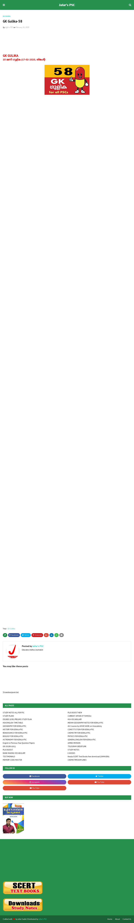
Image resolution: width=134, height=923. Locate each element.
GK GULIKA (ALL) (9, 746)
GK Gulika (11, 628)
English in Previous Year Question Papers (19, 743)
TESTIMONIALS (9, 756)
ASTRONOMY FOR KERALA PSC (15, 739)
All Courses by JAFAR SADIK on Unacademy (85, 726)
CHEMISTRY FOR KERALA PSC (79, 733)
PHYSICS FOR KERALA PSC (78, 736)
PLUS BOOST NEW (75, 712)
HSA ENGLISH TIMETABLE (13, 723)
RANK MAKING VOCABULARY (14, 753)
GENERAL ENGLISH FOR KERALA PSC (82, 739)
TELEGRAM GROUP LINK (77, 746)
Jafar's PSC (9, 27)
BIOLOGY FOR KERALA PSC (13, 736)
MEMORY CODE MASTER (12, 760)
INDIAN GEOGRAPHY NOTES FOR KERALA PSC (85, 723)
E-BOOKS (71, 753)
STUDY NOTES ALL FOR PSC (13, 712)
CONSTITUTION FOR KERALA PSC (81, 729)
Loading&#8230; (22, 364)
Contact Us (127, 919)
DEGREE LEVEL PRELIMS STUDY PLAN (17, 719)
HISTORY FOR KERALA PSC (13, 729)
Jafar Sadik (22, 919)
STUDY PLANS (8, 716)
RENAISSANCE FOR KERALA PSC (15, 733)
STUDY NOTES (73, 750)
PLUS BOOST (8, 750)
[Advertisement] (23, 860)
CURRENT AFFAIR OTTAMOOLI (79, 716)
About (117, 919)
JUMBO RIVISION (74, 743)
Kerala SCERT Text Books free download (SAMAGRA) (88, 756)
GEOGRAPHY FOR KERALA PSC (14, 726)
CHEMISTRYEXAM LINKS (77, 760)
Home (109, 919)
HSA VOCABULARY (75, 719)
